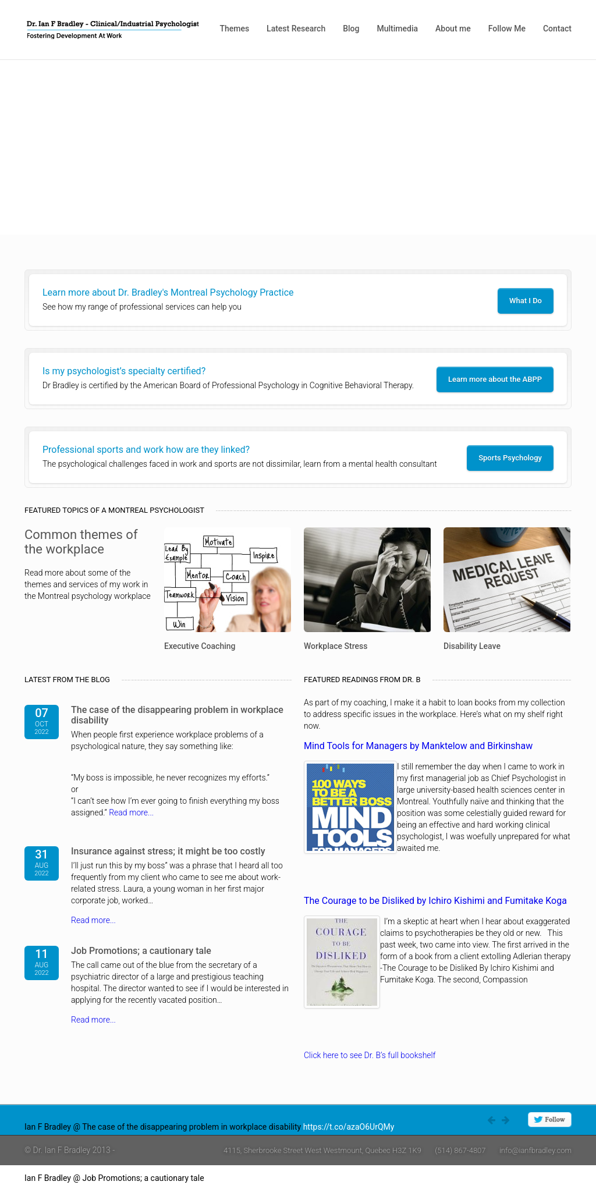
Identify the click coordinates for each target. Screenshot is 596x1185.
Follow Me (507, 28)
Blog (351, 28)
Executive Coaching (200, 646)
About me (453, 28)
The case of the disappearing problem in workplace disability (177, 715)
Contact (557, 28)
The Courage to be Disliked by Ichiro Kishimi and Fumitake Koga (435, 900)
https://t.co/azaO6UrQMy (349, 1126)
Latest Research (296, 28)
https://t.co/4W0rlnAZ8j (249, 1178)
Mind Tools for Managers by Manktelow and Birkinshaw (418, 745)
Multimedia (397, 28)
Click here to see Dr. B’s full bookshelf (369, 1055)
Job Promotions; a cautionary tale (141, 950)
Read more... (131, 812)
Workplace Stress (335, 646)
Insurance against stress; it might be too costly (168, 851)
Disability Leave (472, 646)
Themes (234, 28)
